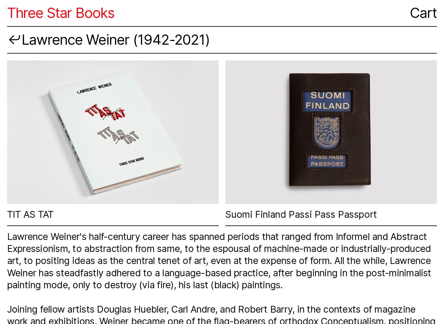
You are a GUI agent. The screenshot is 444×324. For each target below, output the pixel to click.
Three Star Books (60, 12)
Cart (423, 12)
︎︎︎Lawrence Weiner (68, 39)
